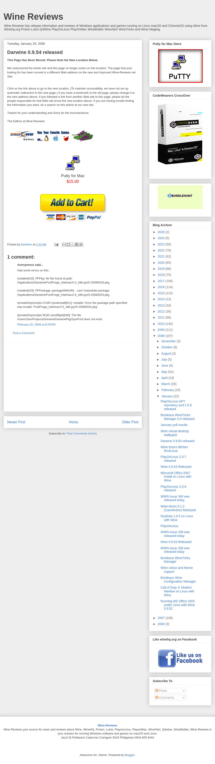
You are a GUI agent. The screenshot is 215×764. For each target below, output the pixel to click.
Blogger (129, 755)
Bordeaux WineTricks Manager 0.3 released (177, 417)
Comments (164, 697)
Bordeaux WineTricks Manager (175, 560)
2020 (162, 262)
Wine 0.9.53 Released (176, 542)
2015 (162, 293)
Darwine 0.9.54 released (178, 441)
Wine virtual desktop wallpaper (175, 433)
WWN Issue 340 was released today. (175, 498)
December (168, 341)
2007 (162, 618)
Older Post (130, 422)
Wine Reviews (33, 16)
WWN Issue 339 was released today (175, 534)
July (164, 359)
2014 (162, 299)
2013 (162, 305)
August (166, 353)
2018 (162, 275)
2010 (162, 324)
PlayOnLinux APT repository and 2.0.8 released (176, 405)
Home (73, 422)
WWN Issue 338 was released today (175, 550)
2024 (162, 238)
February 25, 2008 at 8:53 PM (36, 324)
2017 (162, 281)
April (164, 378)
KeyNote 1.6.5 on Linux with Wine (177, 518)
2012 (162, 311)
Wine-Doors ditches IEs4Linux (174, 449)
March (166, 384)
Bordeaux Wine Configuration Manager (178, 579)
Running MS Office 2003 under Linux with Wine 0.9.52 (178, 605)
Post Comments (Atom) (82, 433)
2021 (162, 256)
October (167, 347)
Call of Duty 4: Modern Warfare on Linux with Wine (177, 591)
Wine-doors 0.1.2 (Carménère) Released (178, 508)
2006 (162, 624)
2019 (162, 268)
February (168, 390)
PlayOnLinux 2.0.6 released (173, 488)
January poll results (174, 425)
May (164, 372)
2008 (162, 336)
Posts (161, 690)
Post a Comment (23, 333)
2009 (162, 330)
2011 (162, 317)
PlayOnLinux (169, 526)
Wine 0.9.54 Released (176, 466)
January (167, 396)
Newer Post (16, 422)
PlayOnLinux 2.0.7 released (173, 458)
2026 (162, 232)
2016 (162, 287)
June (165, 365)
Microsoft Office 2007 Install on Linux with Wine (176, 476)
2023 (162, 244)
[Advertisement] (72, 376)
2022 (162, 250)
